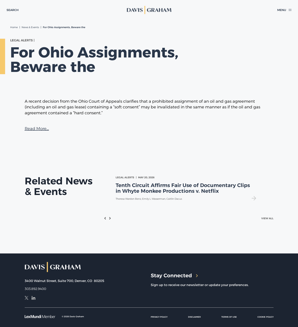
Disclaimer (194, 317)
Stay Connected (174, 275)
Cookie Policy (265, 317)
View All (267, 218)
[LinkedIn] (33, 298)
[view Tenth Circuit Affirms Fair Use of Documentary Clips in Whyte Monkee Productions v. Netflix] (187, 188)
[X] (26, 298)
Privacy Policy (159, 317)
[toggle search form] (12, 10)
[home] (149, 10)
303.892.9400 (35, 289)
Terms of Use (229, 317)
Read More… (37, 128)
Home (14, 27)
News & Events (30, 27)
